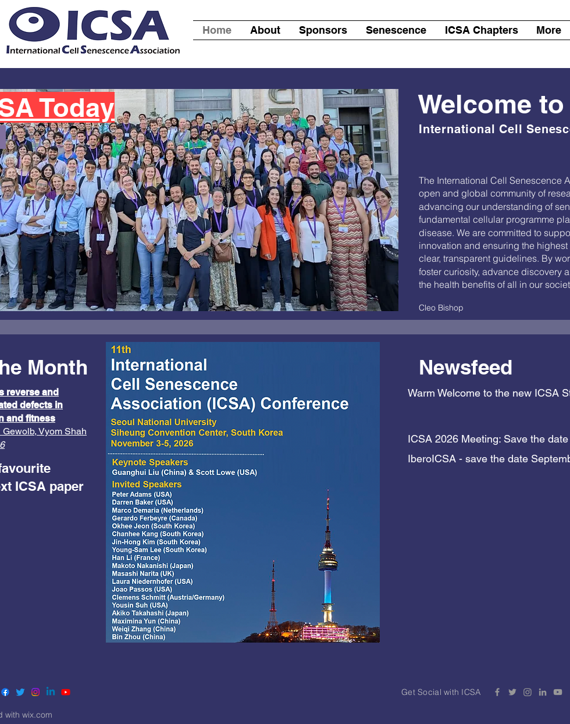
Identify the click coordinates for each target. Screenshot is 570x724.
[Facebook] (5, 692)
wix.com (37, 714)
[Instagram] (35, 692)
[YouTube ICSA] (558, 692)
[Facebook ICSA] (497, 692)
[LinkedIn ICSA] (542, 692)
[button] (481, 30)
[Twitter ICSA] (512, 692)
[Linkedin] (50, 692)
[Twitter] (20, 692)
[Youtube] (65, 692)
